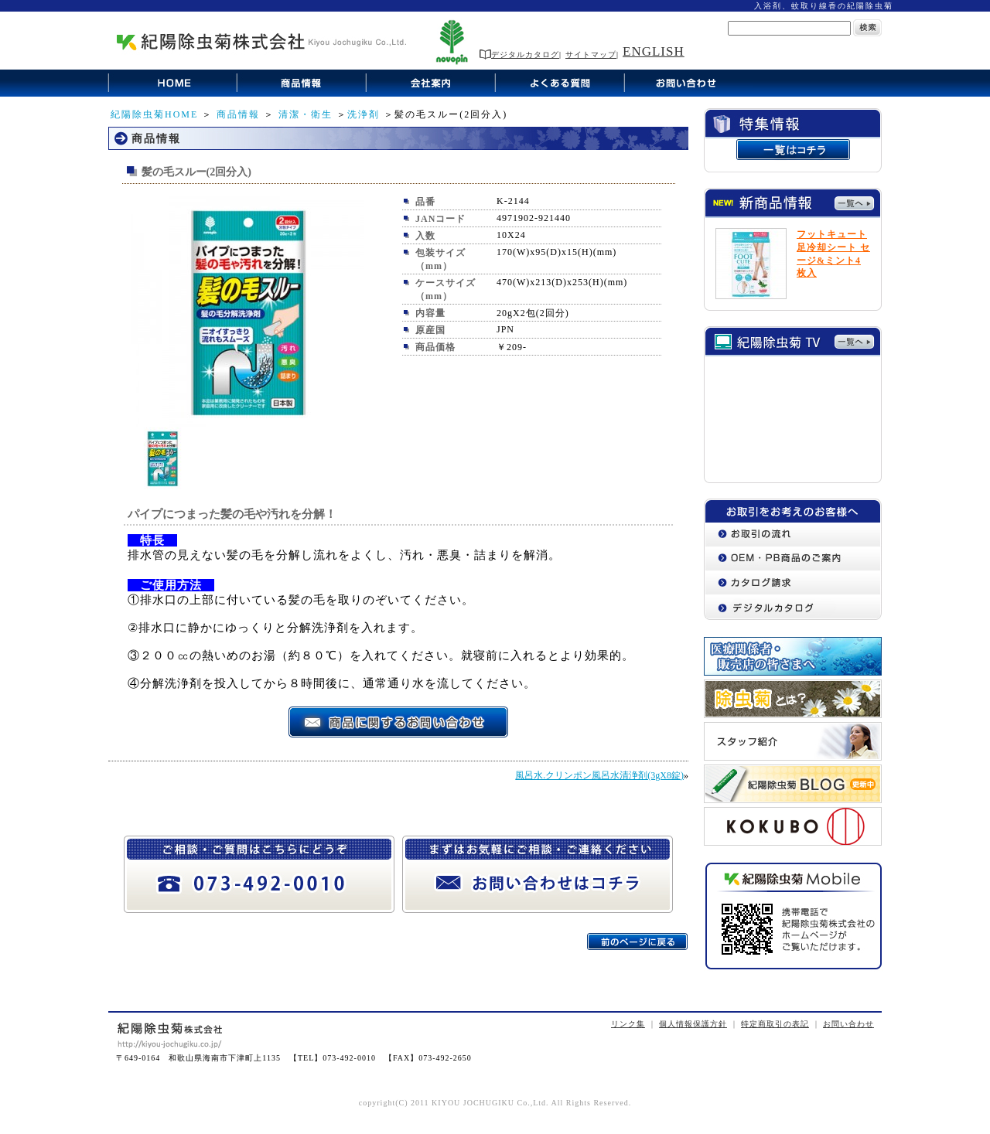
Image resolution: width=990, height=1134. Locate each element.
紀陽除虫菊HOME (154, 114)
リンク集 (628, 1024)
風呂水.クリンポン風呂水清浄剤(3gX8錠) (599, 775)
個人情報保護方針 (693, 1024)
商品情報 (238, 114)
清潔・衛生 (305, 114)
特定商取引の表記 (775, 1024)
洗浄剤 (363, 114)
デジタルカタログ (519, 54)
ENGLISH (653, 51)
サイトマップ (590, 54)
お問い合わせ (848, 1024)
